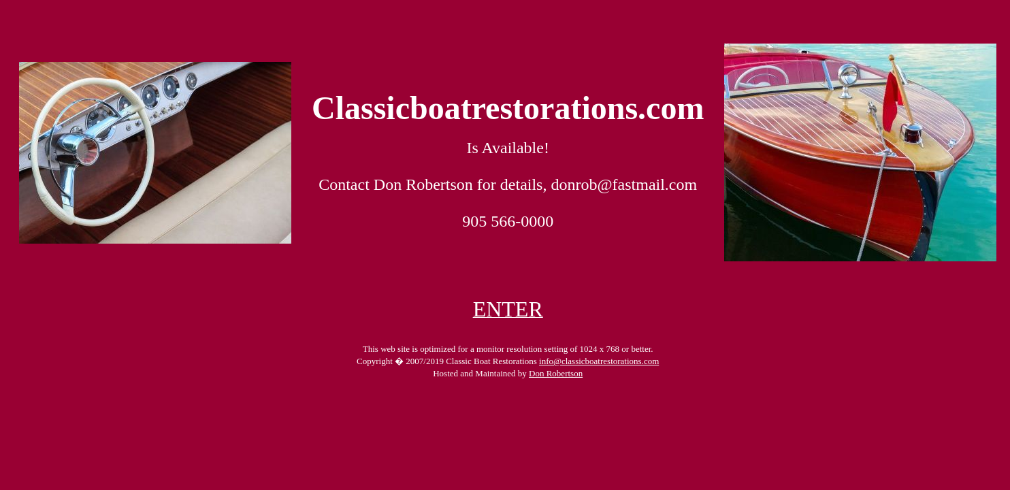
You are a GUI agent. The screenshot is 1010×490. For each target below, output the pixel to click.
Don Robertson (556, 373)
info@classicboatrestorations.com (599, 361)
